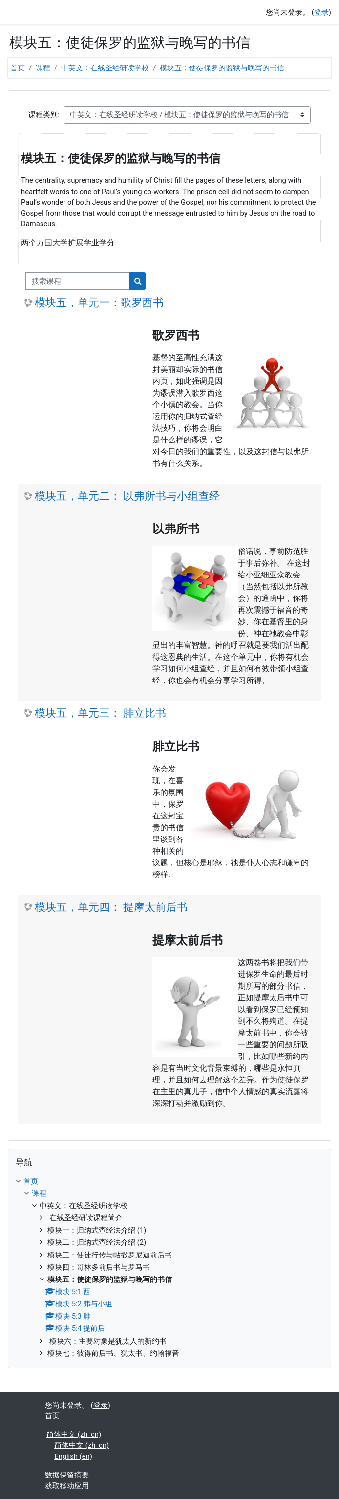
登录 (321, 12)
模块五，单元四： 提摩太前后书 (111, 907)
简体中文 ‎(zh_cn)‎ (73, 1434)
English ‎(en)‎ (73, 1456)
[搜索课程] (77, 281)
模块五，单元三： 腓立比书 (100, 713)
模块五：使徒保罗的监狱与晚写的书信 (222, 68)
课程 (43, 68)
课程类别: (44, 114)
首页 (17, 68)
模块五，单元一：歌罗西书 (99, 302)
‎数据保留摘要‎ (67, 1475)
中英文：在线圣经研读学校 (105, 68)
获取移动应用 (67, 1485)
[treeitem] (169, 1267)
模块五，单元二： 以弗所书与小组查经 (127, 496)
